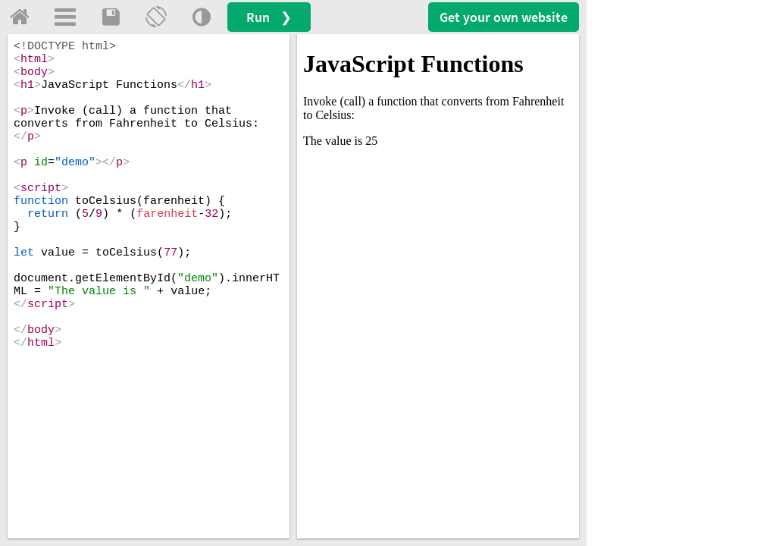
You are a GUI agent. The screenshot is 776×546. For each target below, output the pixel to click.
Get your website (504, 17)
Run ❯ (269, 17)
